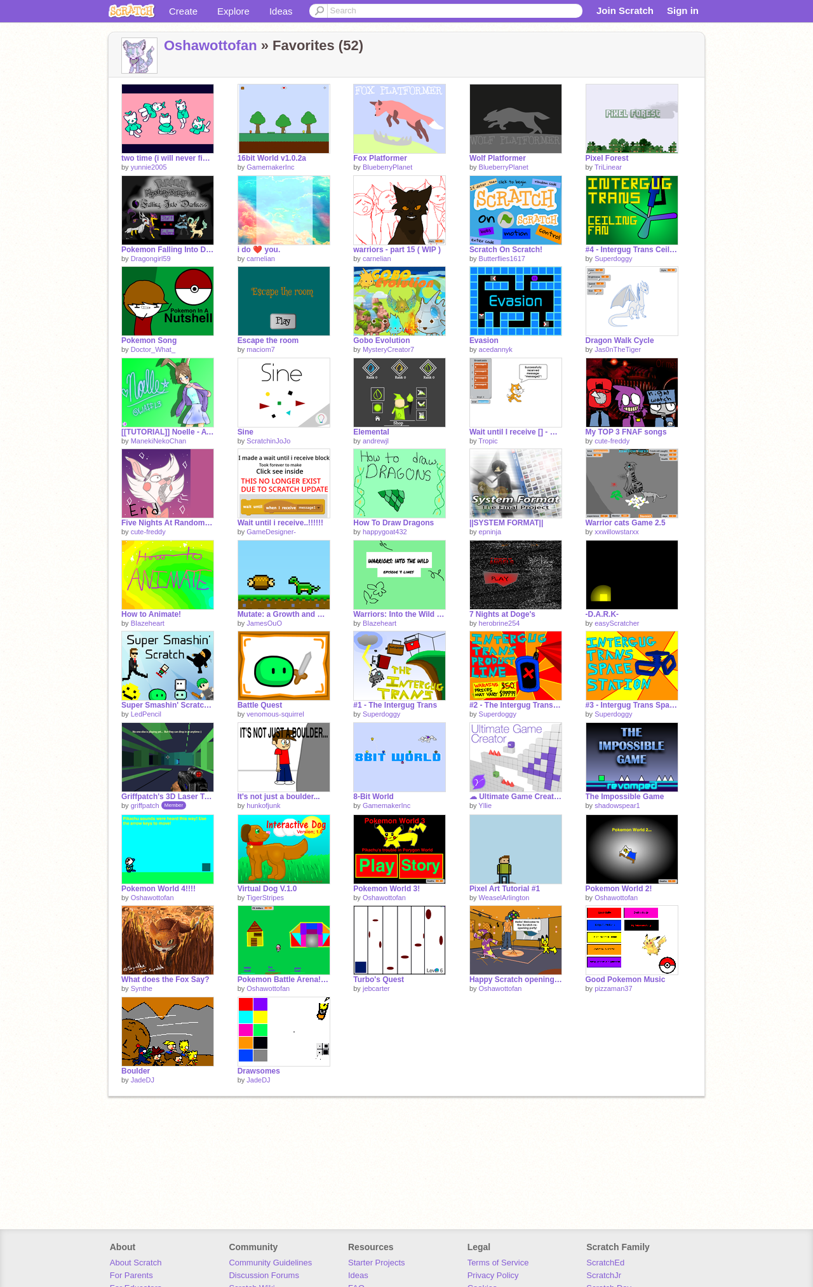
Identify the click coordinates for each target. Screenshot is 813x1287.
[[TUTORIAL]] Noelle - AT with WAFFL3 (167, 432)
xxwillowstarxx (617, 532)
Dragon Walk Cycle (620, 340)
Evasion (484, 340)
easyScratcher (617, 623)
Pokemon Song (149, 340)
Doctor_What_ (153, 349)
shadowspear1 (617, 805)
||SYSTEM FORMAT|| (506, 522)
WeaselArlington (504, 897)
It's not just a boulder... (279, 796)
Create (183, 11)
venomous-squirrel (275, 714)
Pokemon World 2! (619, 888)
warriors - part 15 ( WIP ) (397, 249)
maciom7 (260, 349)
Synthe (141, 988)
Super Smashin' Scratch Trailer (167, 705)
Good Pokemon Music (626, 979)
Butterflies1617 (502, 258)
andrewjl (376, 441)
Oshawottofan (210, 45)
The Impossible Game (625, 796)
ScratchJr (603, 1275)
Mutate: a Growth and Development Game (284, 614)
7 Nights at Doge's (502, 614)
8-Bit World (373, 796)
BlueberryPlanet (387, 167)
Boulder (135, 1071)
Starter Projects (376, 1262)
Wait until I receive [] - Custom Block (515, 432)
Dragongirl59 (151, 258)
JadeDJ (142, 1080)
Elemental (371, 432)
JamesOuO (264, 623)
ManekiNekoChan (158, 441)
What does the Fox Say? (165, 979)
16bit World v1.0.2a (272, 158)
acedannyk (496, 349)
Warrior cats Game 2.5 (626, 522)
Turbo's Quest (378, 979)
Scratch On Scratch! (505, 249)
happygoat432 (385, 532)
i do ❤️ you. (259, 249)
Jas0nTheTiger (618, 349)
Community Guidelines (270, 1262)
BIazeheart (148, 623)
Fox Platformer (380, 158)
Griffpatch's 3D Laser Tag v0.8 (167, 796)
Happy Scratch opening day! (515, 979)
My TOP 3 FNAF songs (626, 432)
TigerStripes (265, 897)
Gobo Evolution (381, 340)
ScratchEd (605, 1262)
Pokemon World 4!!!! (158, 888)
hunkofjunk (263, 805)
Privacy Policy (493, 1275)
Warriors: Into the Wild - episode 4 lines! (399, 614)
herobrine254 (499, 623)
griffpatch (145, 805)
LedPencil (146, 714)
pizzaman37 (613, 988)
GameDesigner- (271, 532)
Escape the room (268, 340)
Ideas (281, 11)
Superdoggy (613, 258)
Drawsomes (259, 1071)
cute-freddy (612, 441)
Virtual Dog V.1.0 (267, 888)
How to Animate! (151, 614)
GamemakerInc (270, 167)
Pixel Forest (607, 158)
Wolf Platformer (497, 158)
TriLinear (608, 167)
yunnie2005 (149, 167)
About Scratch (136, 1262)
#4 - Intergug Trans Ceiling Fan (632, 249)
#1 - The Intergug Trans (395, 705)
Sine (245, 432)
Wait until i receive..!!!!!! (280, 522)
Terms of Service (498, 1262)
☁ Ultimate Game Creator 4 (515, 796)
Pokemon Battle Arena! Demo (284, 979)
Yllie (485, 805)
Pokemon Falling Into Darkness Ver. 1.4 (167, 249)
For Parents (131, 1275)
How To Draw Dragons (393, 522)
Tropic (487, 441)
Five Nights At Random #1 (167, 522)
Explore (233, 11)
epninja (490, 532)
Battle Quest (260, 705)
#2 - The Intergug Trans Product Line (515, 705)
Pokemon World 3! (386, 888)
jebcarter (376, 988)
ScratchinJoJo (268, 441)
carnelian (260, 258)
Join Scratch (625, 10)
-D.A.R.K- (602, 614)
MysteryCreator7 (388, 349)
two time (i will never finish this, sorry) (167, 158)
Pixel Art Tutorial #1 (504, 888)
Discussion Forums (264, 1275)
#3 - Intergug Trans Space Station (632, 705)
